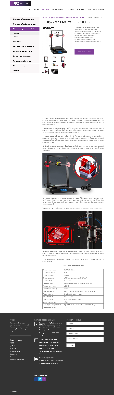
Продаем (45, 9)
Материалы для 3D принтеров (23, 46)
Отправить (71, 345)
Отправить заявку (84, 52)
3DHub (12, 343)
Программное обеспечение (22, 61)
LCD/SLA (16, 37)
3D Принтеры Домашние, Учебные (25, 29)
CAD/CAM (16, 71)
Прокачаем (70, 9)
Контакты (80, 9)
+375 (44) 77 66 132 (53, 345)
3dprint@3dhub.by (48, 358)
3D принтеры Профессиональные (24, 24)
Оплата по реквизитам (95, 9)
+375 (47, 339)
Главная (44, 18)
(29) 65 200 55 (53, 339)
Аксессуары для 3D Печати (22, 51)
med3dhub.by (59, 361)
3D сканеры (17, 42)
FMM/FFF (16, 33)
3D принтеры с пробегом (21, 66)
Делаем (36, 9)
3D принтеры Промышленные (23, 19)
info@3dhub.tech (53, 364)
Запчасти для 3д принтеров (22, 56)
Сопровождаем (57, 9)
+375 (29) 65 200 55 (48, 348)
